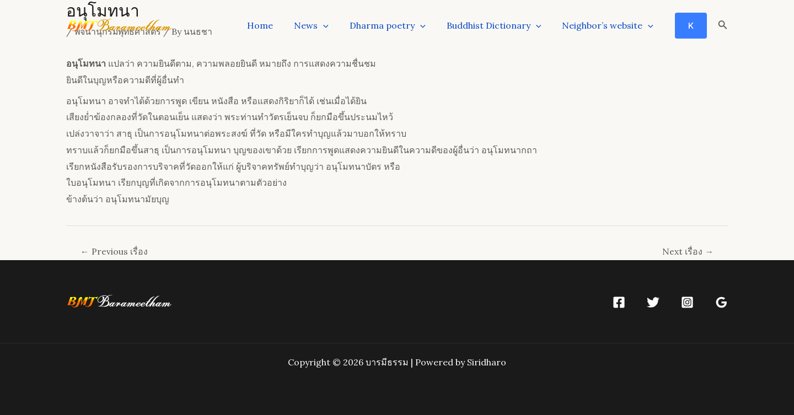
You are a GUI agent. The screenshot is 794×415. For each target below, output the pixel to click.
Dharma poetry (396, 25)
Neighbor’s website (609, 25)
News (322, 25)
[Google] (721, 302)
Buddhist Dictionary (499, 25)
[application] (334, 25)
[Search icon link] (723, 26)
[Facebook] (619, 302)
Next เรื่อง (687, 251)
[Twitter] (653, 302)
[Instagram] (687, 302)
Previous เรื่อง (114, 251)
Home (275, 25)
